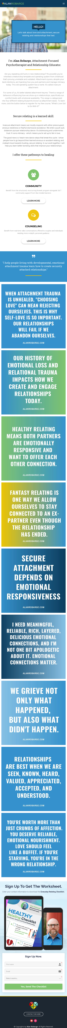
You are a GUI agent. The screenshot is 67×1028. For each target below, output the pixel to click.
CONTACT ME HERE (33, 1014)
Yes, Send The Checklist (33, 986)
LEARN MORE (33, 200)
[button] (33, 978)
